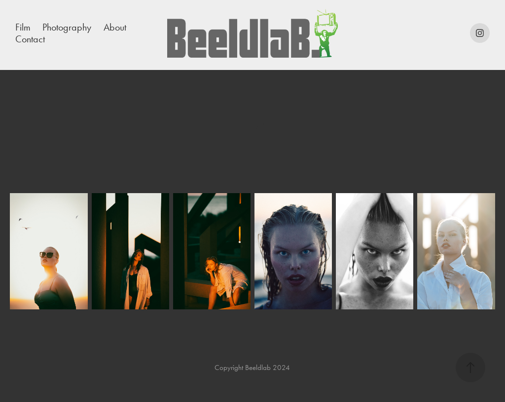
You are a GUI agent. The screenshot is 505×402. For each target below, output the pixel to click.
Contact (30, 39)
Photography (66, 27)
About (115, 27)
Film (23, 27)
